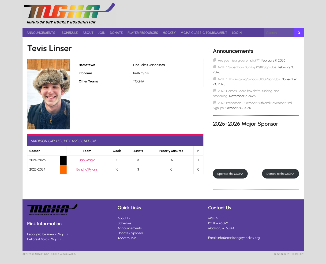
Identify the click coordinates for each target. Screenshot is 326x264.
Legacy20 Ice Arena (41, 234)
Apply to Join (127, 238)
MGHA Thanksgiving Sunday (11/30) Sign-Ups (249, 79)
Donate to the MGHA (280, 173)
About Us (124, 218)
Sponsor (137, 233)
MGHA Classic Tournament (203, 33)
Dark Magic (87, 160)
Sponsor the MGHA (230, 173)
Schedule (70, 33)
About (88, 33)
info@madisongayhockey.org (238, 238)
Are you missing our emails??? (239, 60)
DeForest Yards (38, 239)
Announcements (40, 33)
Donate (116, 33)
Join (101, 33)
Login (237, 33)
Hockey (169, 33)
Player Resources (142, 33)
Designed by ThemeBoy (289, 254)
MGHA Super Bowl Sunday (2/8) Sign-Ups (247, 67)
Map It (62, 234)
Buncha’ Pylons (86, 169)
